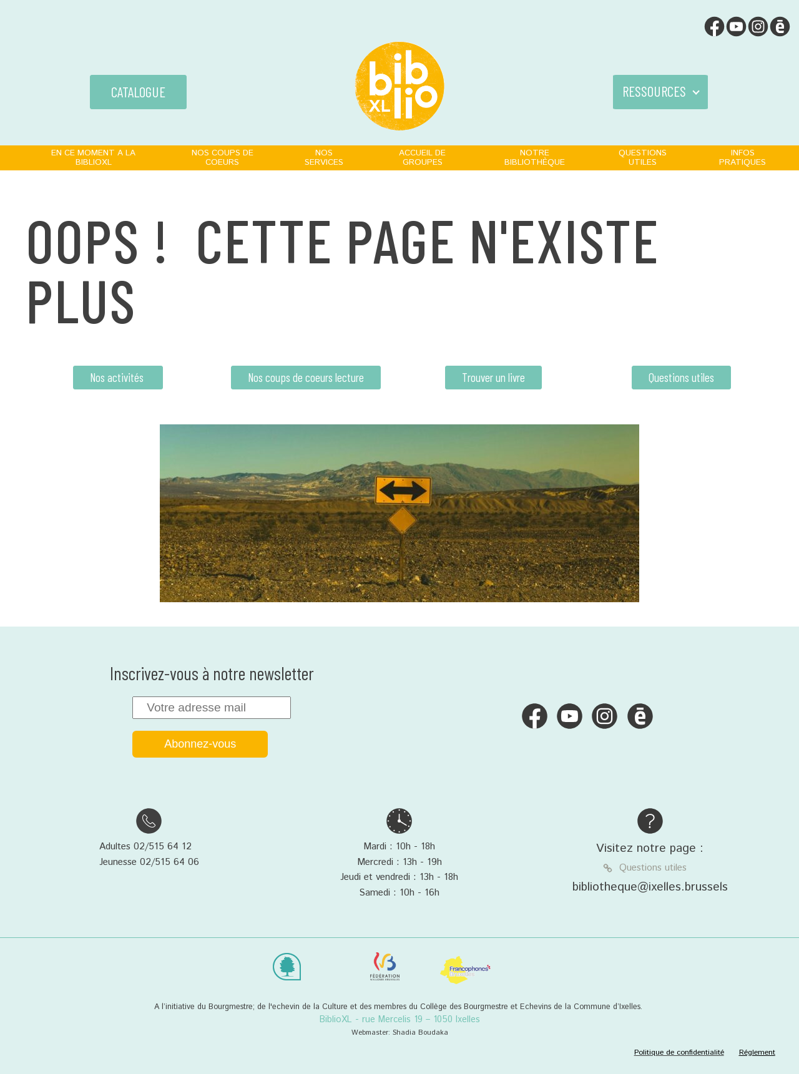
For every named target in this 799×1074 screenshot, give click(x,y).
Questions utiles (681, 377)
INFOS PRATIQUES (742, 157)
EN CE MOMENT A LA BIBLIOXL (93, 157)
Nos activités (118, 377)
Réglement (757, 1052)
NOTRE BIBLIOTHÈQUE (534, 157)
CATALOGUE (138, 91)
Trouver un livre (493, 377)
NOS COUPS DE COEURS (222, 157)
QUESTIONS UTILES (643, 157)
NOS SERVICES (324, 157)
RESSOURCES (654, 91)
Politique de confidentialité (679, 1052)
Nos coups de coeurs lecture (306, 377)
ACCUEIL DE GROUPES (422, 157)
